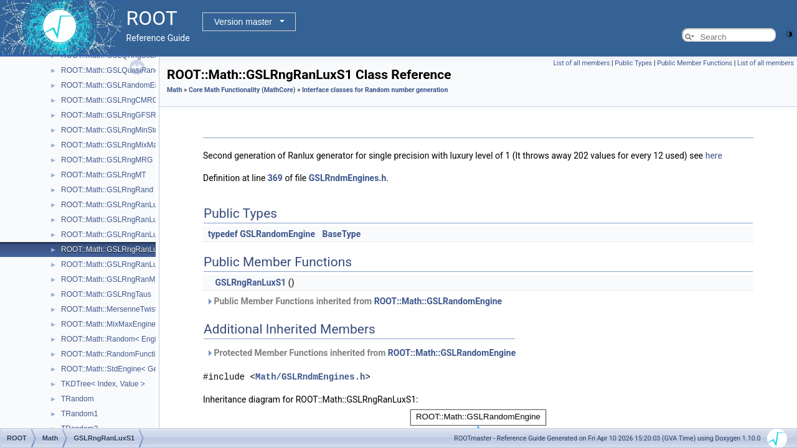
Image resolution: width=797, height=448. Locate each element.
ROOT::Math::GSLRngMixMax (111, 145)
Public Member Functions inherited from (354, 301)
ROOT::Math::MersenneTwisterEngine (124, 309)
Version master (243, 22)
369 (275, 178)
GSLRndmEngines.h (348, 178)
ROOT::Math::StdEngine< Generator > (124, 369)
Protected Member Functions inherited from (361, 353)
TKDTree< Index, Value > (103, 384)
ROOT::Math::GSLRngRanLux (111, 204)
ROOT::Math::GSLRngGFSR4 (110, 115)
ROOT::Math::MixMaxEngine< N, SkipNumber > (140, 324)
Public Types (633, 63)
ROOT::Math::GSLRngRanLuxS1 (115, 249)
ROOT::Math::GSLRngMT (103, 174)
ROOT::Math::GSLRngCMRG (109, 100)
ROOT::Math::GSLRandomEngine (117, 85)
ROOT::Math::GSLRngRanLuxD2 (116, 234)
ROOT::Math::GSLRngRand (107, 189)
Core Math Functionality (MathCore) (242, 90)
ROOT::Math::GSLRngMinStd (110, 130)
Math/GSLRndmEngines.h (310, 376)
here (713, 156)
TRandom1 (79, 413)
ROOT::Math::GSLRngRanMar (111, 279)
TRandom (77, 398)
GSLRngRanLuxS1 (250, 282)
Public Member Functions (694, 63)
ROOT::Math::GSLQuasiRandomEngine (126, 70)
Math (174, 90)
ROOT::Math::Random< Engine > (116, 339)
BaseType (341, 234)
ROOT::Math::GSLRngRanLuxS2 (115, 264)
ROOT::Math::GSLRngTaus (106, 294)
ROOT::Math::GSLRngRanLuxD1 (116, 219)
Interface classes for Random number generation (375, 90)
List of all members (581, 63)
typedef (223, 234)
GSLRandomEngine (277, 234)
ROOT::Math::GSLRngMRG (107, 160)
